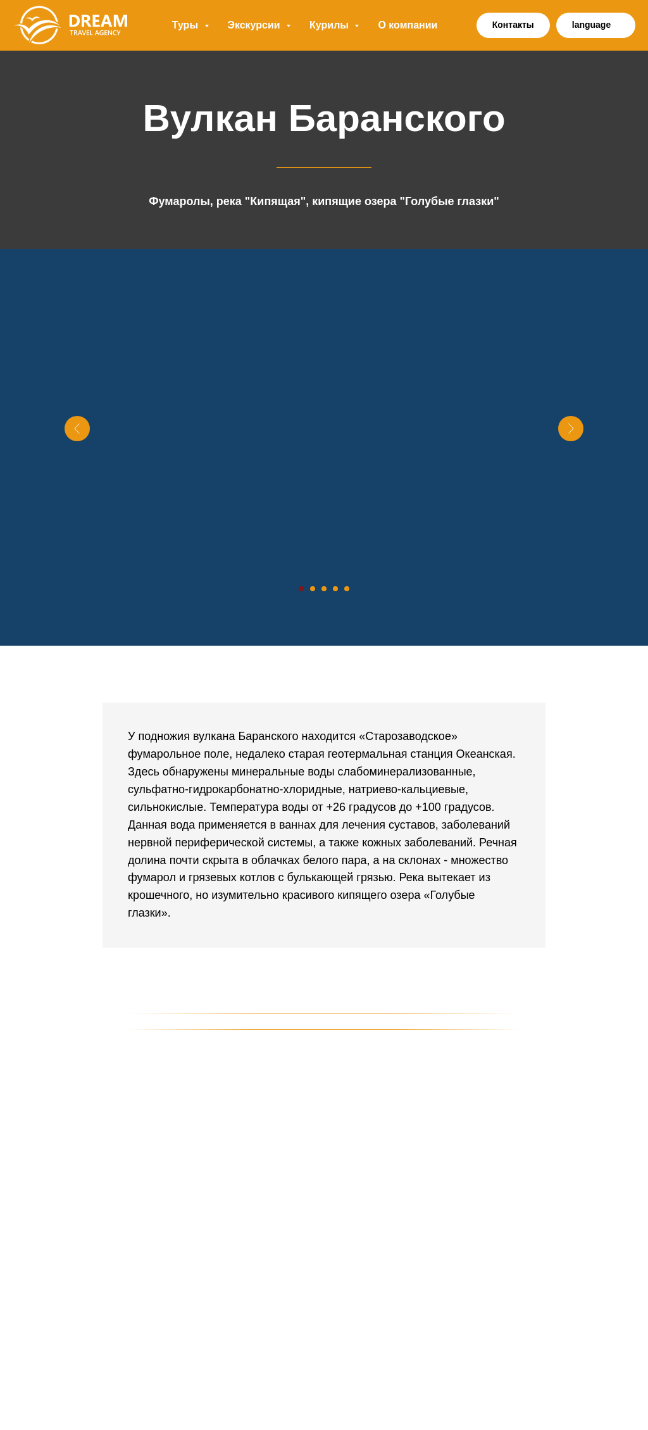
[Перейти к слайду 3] (324, 588)
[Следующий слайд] (570, 428)
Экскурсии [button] (256, 25)
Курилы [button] (330, 25)
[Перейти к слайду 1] (301, 588)
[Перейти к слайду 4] (335, 588)
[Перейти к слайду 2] (312, 588)
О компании (407, 25)
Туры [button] (186, 25)
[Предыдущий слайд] (77, 428)
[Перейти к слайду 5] (346, 588)
